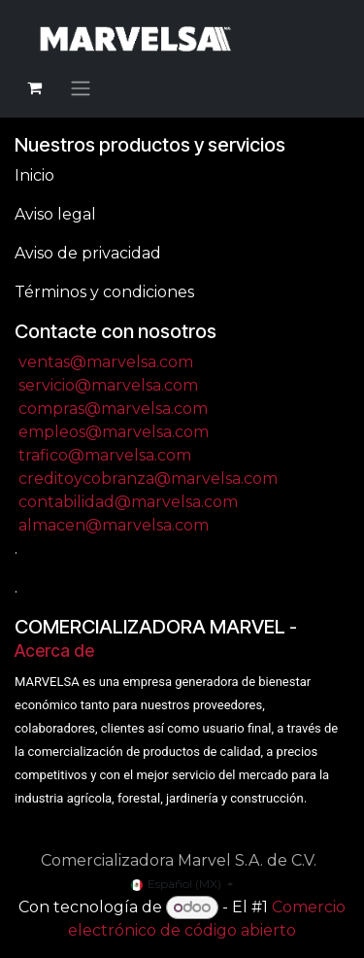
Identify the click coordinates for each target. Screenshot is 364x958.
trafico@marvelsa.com (104, 455)
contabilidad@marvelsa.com (128, 502)
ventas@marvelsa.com (105, 362)
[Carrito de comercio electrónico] (34, 87)
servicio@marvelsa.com (108, 385)
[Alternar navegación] (80, 88)
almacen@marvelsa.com (113, 525)
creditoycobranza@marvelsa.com (148, 478)
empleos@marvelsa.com (113, 432)
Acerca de (54, 650)
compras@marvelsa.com (113, 408)
